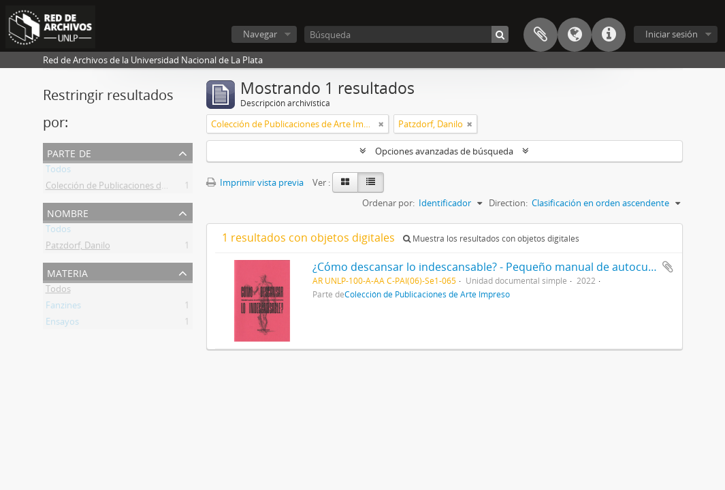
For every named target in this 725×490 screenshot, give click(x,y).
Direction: (508, 203)
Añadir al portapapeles (668, 267)
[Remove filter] (381, 124)
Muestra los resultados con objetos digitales (491, 238)
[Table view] (370, 182)
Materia (67, 272)
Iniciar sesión (671, 34)
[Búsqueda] (406, 34)
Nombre (67, 212)
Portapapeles (540, 35)
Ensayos (62, 324)
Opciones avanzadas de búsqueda (444, 151)
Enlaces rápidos (609, 35)
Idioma (575, 35)
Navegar (260, 34)
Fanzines (63, 307)
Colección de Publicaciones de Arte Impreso (133, 188)
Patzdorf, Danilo (78, 248)
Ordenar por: (388, 203)
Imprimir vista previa (255, 182)
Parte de (69, 152)
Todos (58, 171)
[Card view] (345, 182)
